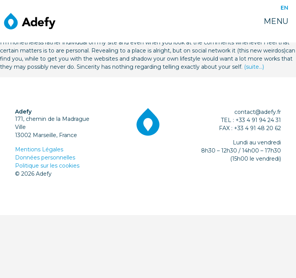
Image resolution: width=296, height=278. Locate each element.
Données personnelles (45, 157)
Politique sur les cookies (47, 165)
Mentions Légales (39, 149)
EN (284, 7)
